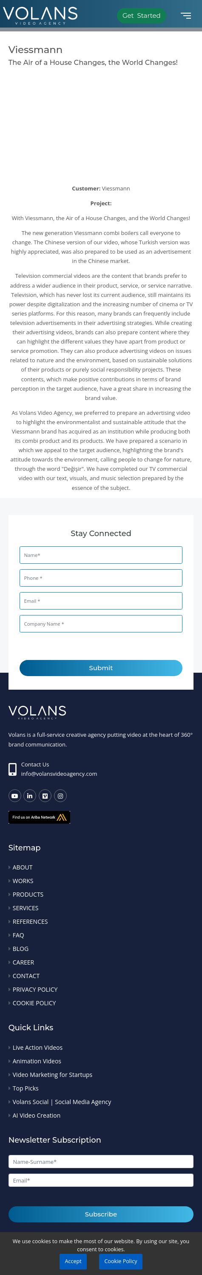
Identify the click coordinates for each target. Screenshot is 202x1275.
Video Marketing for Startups (53, 1075)
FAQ (18, 935)
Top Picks (26, 1088)
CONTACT (26, 976)
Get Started (141, 15)
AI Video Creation (36, 1115)
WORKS (23, 881)
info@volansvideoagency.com (59, 773)
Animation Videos (37, 1061)
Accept (73, 1261)
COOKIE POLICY (34, 1003)
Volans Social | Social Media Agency (62, 1102)
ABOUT (23, 867)
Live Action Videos (38, 1047)
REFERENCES (30, 921)
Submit (101, 668)
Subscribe (101, 1214)
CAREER (23, 962)
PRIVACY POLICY (35, 989)
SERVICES (26, 908)
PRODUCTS (28, 894)
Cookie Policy (120, 1261)
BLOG (20, 949)
